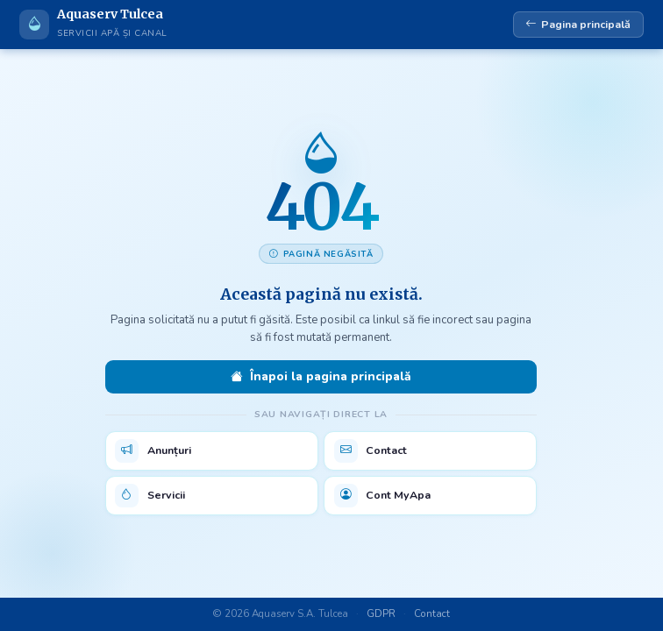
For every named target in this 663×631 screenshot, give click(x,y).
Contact (371, 451)
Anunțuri (153, 451)
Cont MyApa (382, 495)
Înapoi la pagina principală (320, 377)
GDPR (381, 613)
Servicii (150, 495)
